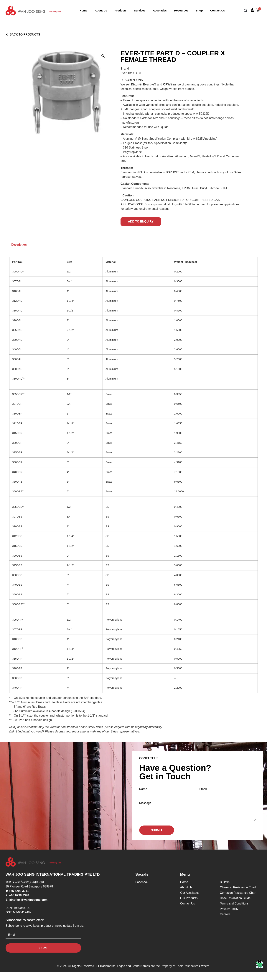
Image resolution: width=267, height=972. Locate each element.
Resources (181, 10)
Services (139, 10)
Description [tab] (19, 244)
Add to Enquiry (141, 221)
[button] (246, 11)
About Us (101, 10)
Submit (156, 830)
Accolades (160, 10)
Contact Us (217, 10)
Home (83, 10)
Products (120, 10)
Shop (199, 10)
